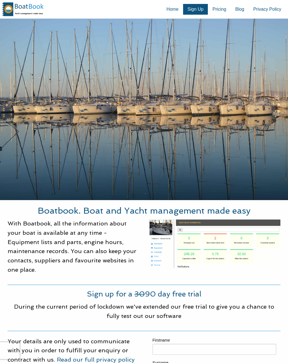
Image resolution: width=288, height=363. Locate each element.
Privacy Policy (267, 9)
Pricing (219, 9)
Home (172, 9)
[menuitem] (172, 9)
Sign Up (196, 9)
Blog (239, 9)
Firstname (214, 346)
